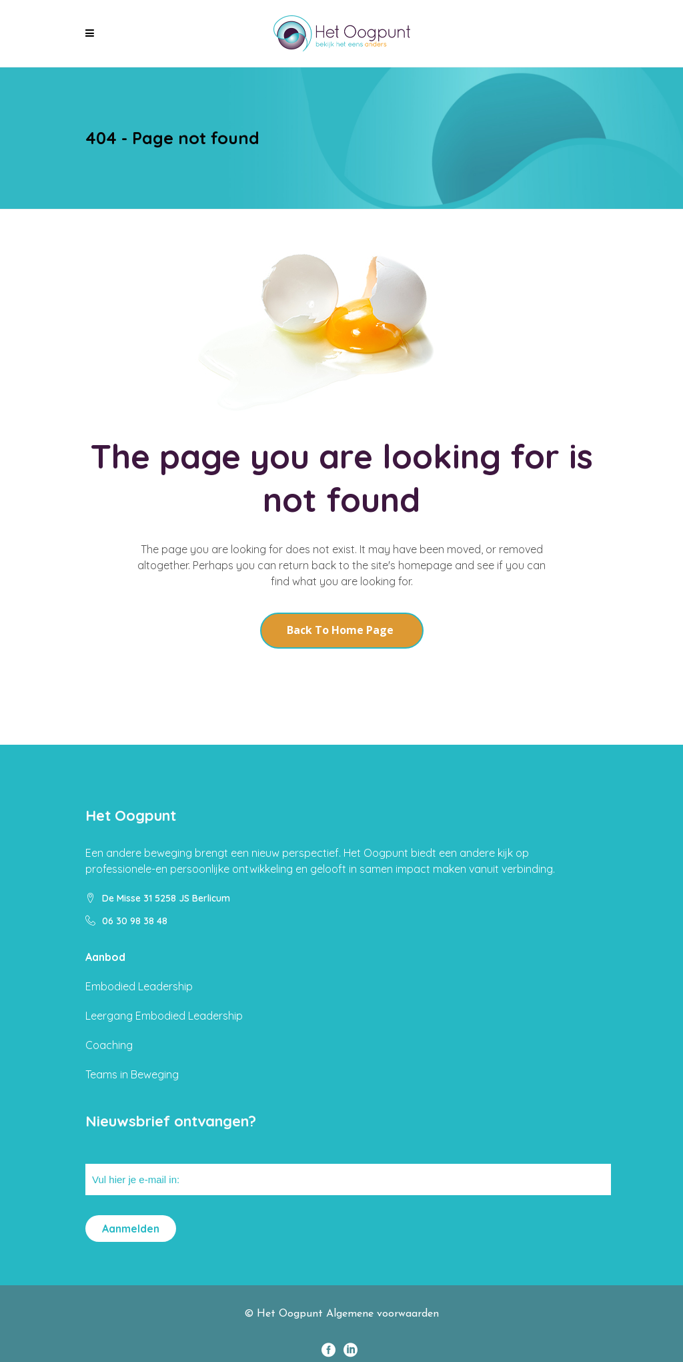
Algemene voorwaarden (382, 1314)
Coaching (109, 1045)
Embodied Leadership (139, 986)
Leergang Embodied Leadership (164, 1015)
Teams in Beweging (132, 1074)
